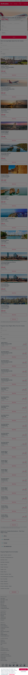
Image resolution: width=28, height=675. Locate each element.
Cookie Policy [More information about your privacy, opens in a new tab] (12, 674)
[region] (14, 671)
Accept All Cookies (23, 669)
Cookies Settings (23, 671)
